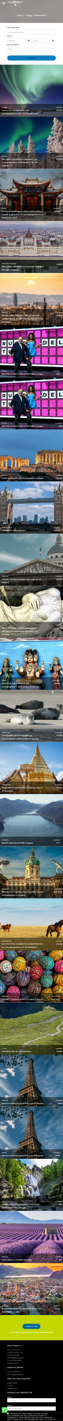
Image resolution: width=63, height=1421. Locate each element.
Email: (31, 1407)
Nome (31, 1399)
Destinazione (13, 27)
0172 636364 (15, 1355)
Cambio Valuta (12, 1383)
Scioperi (10, 1385)
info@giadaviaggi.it (17, 1358)
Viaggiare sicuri (12, 1388)
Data (9, 36)
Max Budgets (13, 45)
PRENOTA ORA (31, 1326)
